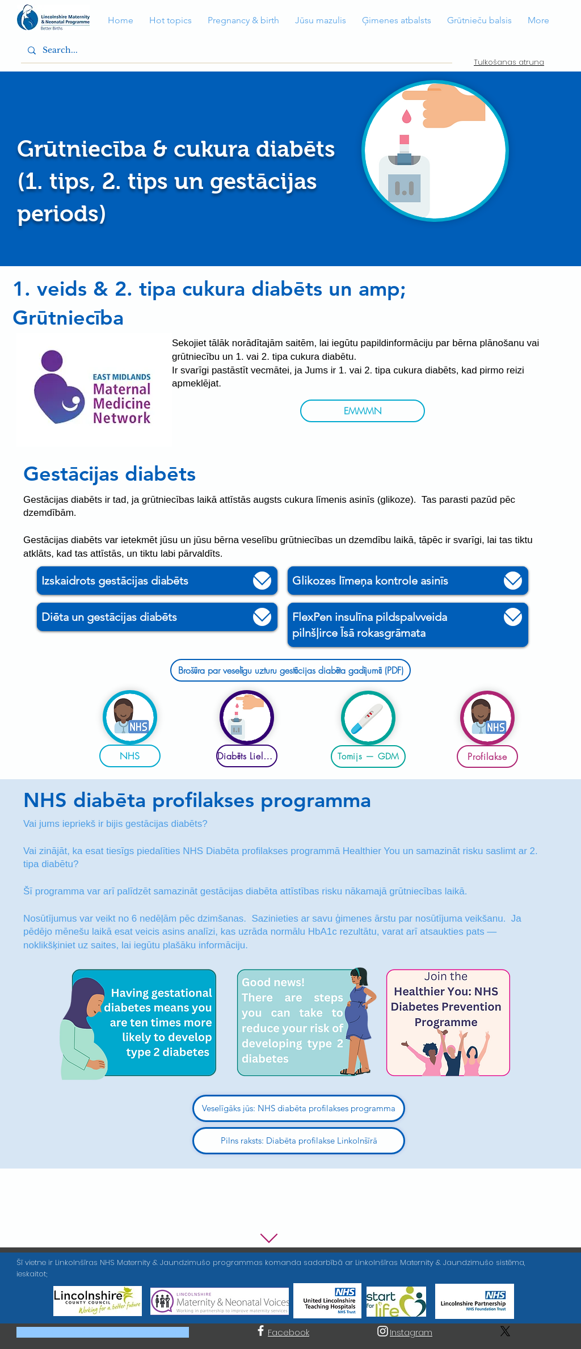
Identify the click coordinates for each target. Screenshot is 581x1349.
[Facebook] (261, 1330)
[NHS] (130, 756)
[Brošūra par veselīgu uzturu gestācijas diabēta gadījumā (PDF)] (290, 670)
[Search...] (235, 50)
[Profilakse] (487, 756)
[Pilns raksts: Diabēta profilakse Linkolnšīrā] (298, 1140)
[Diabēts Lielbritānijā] (246, 756)
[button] (120, 20)
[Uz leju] (262, 580)
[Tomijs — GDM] (368, 756)
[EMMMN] (362, 411)
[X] (505, 1331)
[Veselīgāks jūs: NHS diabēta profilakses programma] (298, 1108)
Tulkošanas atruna (509, 62)
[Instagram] (383, 1331)
